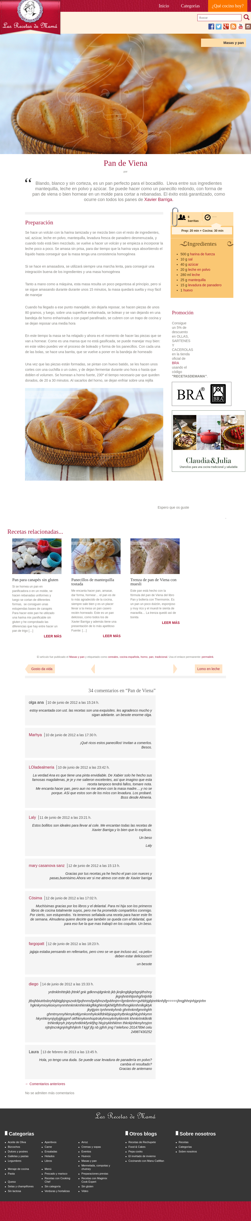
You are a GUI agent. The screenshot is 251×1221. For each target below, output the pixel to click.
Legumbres (14, 1160)
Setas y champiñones (21, 1186)
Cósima (35, 898)
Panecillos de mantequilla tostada (92, 581)
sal (190, 259)
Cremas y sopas (91, 1146)
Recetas (183, 1142)
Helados (49, 1156)
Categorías (190, 5)
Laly (32, 817)
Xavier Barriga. (158, 199)
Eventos (86, 1151)
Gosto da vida (41, 669)
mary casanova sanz (46, 865)
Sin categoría (53, 1186)
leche (196, 275)
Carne (48, 1146)
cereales (113, 656)
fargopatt (36, 944)
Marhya (35, 735)
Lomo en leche (208, 669)
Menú (48, 1168)
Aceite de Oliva (17, 1142)
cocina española (129, 656)
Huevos (85, 1156)
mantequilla (197, 280)
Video (84, 1191)
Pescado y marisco (56, 1173)
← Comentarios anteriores (45, 1084)
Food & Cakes (137, 1146)
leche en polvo (199, 270)
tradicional (161, 656)
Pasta (11, 1173)
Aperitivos (50, 1142)
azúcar (193, 264)
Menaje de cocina (18, 1168)
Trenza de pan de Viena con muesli (153, 581)
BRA (175, 363)
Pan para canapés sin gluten (35, 579)
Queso (12, 1181)
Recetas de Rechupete (142, 1142)
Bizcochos (14, 1146)
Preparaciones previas (94, 1173)
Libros (48, 1160)
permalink (207, 656)
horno (144, 656)
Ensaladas (51, 1151)
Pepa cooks (135, 1151)
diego (33, 984)
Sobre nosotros (188, 1151)
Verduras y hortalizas (57, 1191)
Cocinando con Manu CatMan (146, 1160)
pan (151, 656)
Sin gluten (87, 1186)
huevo (188, 290)
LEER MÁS (53, 636)
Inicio (164, 5)
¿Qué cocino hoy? (228, 5)
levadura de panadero (204, 285)
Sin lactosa (14, 1191)
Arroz (84, 1142)
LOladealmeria (41, 767)
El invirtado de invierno (142, 1156)
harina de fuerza (202, 254)
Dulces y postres (18, 1151)
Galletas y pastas (18, 1156)
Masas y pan (233, 43)
